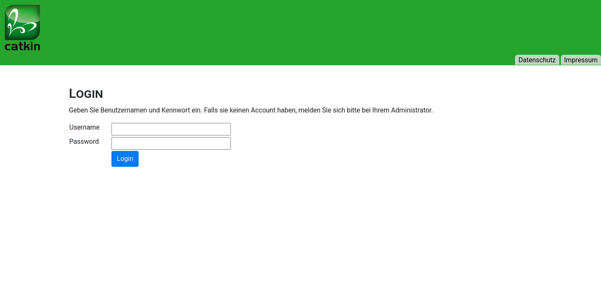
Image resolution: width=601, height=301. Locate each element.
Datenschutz (537, 60)
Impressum (581, 60)
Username (84, 127)
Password (84, 141)
